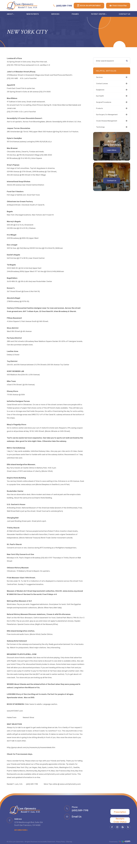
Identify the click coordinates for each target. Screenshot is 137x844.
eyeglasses (100, 90)
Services (55, 14)
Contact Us (124, 14)
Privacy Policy (60, 842)
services (99, 77)
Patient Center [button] (98, 14)
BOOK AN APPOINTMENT (89, 5)
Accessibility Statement (46, 842)
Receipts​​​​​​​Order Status (120, 820)
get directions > (21, 830)
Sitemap (69, 842)
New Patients (32, 14)
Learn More (111, 152)
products (100, 110)
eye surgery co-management (108, 116)
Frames (75, 14)
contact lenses (102, 84)
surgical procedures (104, 103)
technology (100, 129)
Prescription (120, 812)
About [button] (10, 14)
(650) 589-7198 (62, 5)
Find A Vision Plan (118, 5)
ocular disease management (108, 123)
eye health (100, 97)
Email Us (76, 816)
